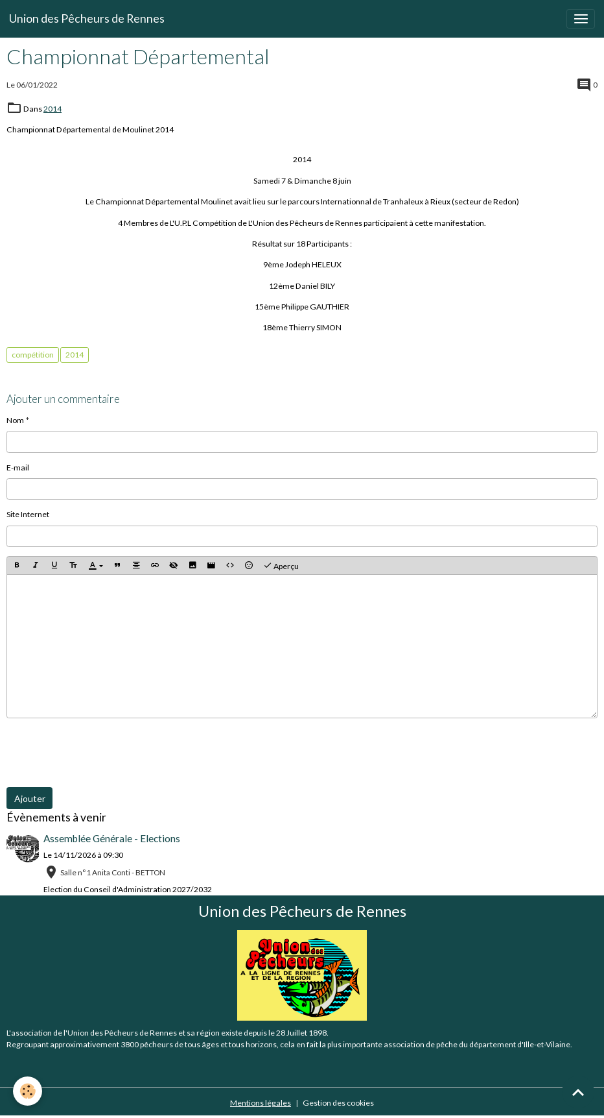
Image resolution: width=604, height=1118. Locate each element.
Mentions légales (260, 1103)
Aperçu (281, 566)
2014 (52, 109)
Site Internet (27, 514)
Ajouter (29, 798)
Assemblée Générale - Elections (111, 838)
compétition (33, 354)
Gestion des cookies (338, 1103)
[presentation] (104, 752)
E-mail (17, 467)
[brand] (87, 18)
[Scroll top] (578, 1092)
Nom (15, 420)
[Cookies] (27, 1091)
